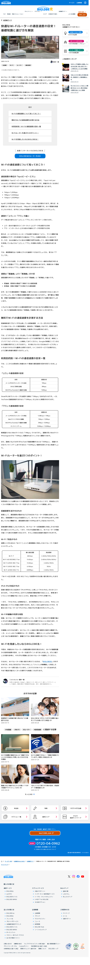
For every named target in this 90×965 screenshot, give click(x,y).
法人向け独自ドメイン (13, 938)
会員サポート (67, 919)
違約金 (44, 829)
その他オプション (40, 902)
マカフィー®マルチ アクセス (15, 935)
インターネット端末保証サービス (44, 894)
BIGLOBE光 (47, 661)
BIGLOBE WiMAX (11, 899)
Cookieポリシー (24, 946)
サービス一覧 (8, 861)
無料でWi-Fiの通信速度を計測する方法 (25, 120)
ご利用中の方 (64, 909)
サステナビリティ (40, 919)
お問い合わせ (8, 943)
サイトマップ (5, 864)
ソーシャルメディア (41, 930)
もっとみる (28, 794)
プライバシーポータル (10, 946)
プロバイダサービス (12, 921)
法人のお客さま (9, 909)
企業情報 (79, 3)
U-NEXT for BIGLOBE (41, 899)
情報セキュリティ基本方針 (28, 948)
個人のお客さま (9, 884)
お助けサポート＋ (40, 891)
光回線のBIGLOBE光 (19, 861)
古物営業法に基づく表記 (11, 948)
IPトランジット (10, 932)
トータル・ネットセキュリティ (44, 897)
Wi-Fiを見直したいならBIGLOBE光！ (25, 139)
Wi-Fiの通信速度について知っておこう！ (26, 113)
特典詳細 (39, 829)
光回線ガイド (7, 20)
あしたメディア (67, 897)
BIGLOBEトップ (53, 948)
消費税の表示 (18, 943)
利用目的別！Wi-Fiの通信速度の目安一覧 (26, 126)
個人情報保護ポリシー (53, 943)
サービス (71, 3)
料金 (35, 829)
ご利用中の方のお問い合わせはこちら (44, 849)
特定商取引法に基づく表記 (39, 946)
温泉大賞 (65, 891)
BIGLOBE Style (39, 927)
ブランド (37, 916)
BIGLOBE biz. (10, 913)
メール (65, 916)
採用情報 (37, 924)
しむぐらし (66, 894)
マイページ (66, 913)
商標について (42, 948)
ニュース (37, 921)
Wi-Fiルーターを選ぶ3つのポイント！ (25, 133)
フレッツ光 (9, 919)
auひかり (9, 894)
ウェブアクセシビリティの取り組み (34, 943)
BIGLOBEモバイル (11, 897)
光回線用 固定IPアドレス (13, 924)
